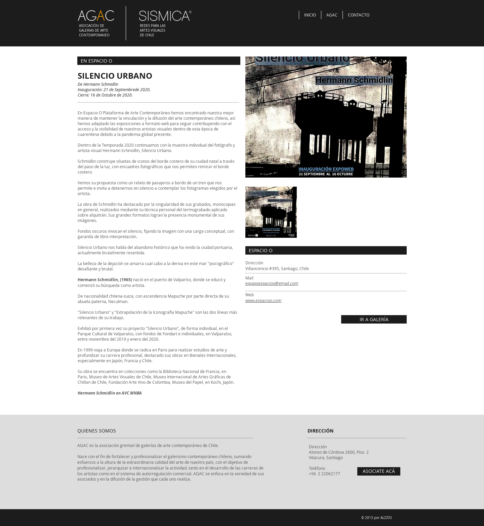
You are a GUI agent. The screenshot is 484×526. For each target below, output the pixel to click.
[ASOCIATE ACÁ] (378, 471)
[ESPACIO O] (326, 250)
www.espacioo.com (263, 300)
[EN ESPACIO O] (158, 61)
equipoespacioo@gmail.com (271, 283)
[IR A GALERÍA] (374, 319)
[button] (326, 117)
